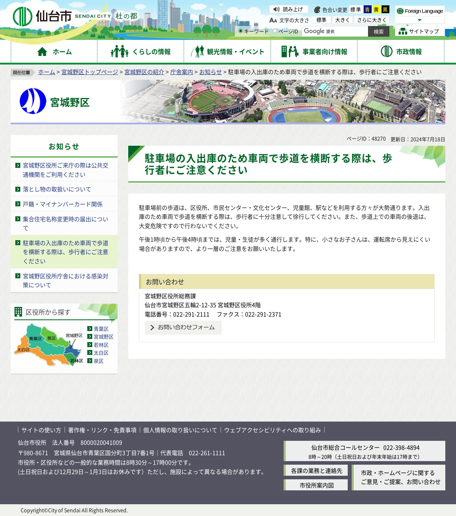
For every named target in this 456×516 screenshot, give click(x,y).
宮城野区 (104, 336)
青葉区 (101, 328)
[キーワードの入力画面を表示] (240, 31)
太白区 (101, 352)
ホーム (46, 71)
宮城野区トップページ (89, 71)
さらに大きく (372, 19)
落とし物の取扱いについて (57, 189)
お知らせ (210, 71)
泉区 (99, 360)
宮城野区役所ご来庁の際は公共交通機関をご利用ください (65, 170)
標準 (356, 9)
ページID (285, 31)
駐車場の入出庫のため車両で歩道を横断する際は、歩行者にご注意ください (65, 251)
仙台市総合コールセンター (345, 447)
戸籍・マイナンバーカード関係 (63, 204)
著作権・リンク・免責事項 (102, 429)
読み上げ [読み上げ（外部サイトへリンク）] (293, 8)
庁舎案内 (181, 71)
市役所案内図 (317, 485)
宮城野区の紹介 (144, 71)
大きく (342, 19)
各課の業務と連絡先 (316, 470)
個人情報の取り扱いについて (180, 429)
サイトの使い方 (41, 429)
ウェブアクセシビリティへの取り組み (272, 429)
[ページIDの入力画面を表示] (275, 31)
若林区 (101, 344)
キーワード (253, 31)
